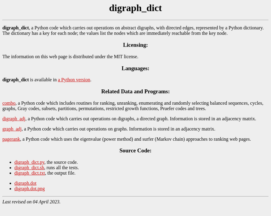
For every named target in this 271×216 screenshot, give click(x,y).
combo (9, 103)
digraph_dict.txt (29, 173)
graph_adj (12, 128)
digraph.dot (25, 183)
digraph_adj (13, 118)
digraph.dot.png (29, 188)
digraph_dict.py (29, 162)
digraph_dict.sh (29, 167)
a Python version (74, 79)
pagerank (11, 139)
